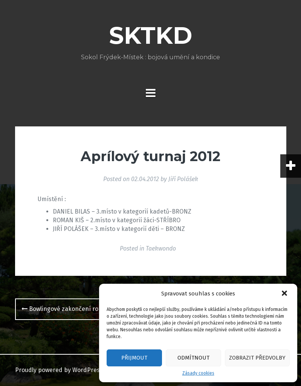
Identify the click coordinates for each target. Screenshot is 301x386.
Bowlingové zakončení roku (63, 308)
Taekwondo (161, 248)
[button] (285, 293)
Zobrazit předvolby (257, 357)
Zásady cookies (198, 373)
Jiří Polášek (183, 179)
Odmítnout (193, 357)
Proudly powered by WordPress (59, 370)
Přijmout (134, 357)
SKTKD (150, 35)
